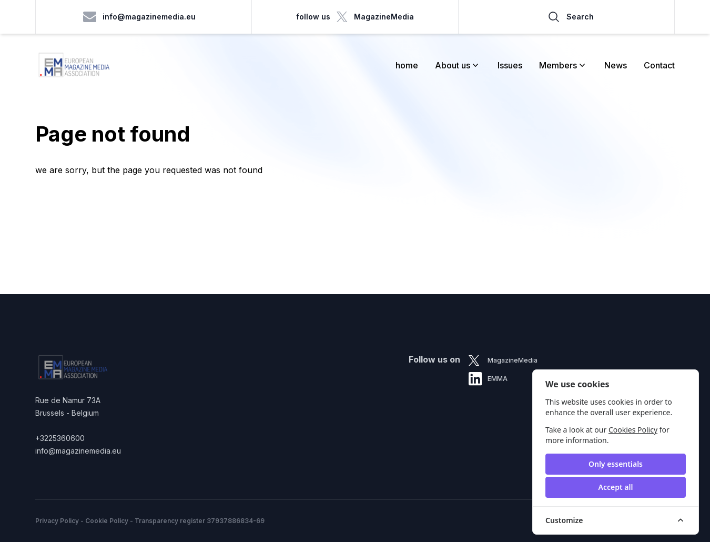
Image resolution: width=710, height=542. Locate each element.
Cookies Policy (632, 430)
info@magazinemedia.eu (139, 17)
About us (458, 65)
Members (563, 65)
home (406, 65)
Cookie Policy (106, 521)
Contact (659, 65)
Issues (510, 65)
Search (570, 17)
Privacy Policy (57, 521)
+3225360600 (60, 438)
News (615, 65)
